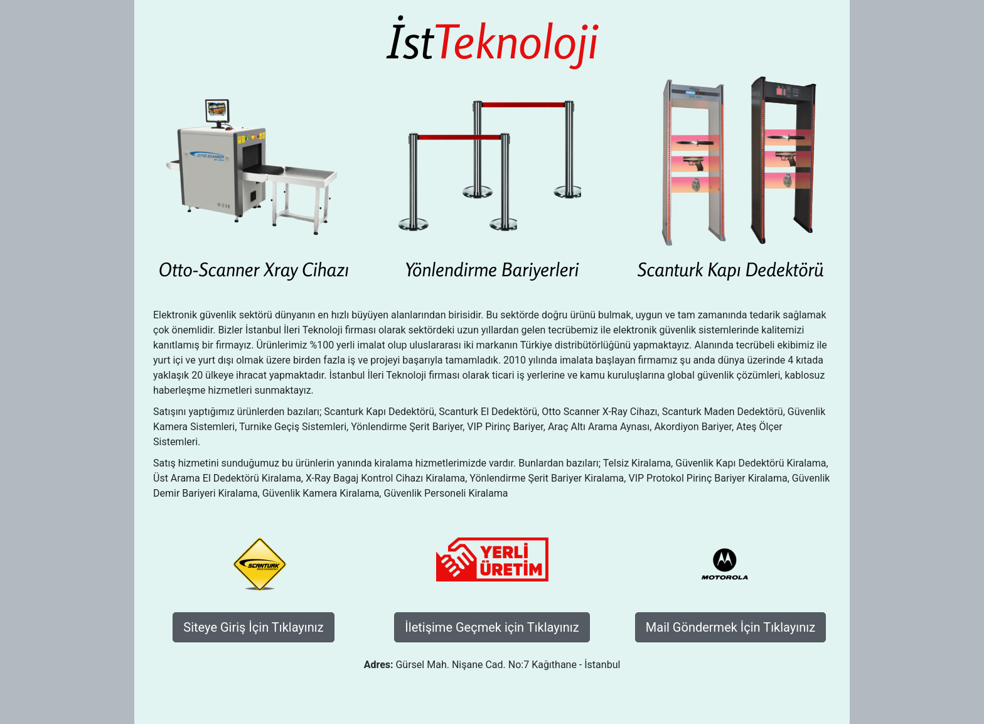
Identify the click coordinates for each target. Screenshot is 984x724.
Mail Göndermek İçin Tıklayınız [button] (730, 627)
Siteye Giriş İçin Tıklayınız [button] (253, 627)
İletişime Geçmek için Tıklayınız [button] (492, 627)
